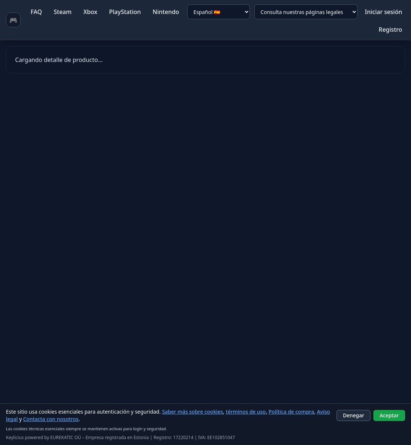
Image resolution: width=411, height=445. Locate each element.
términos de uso (246, 411)
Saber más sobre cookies (192, 411)
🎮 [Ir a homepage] (13, 19)
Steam (63, 12)
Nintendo (166, 12)
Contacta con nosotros (51, 418)
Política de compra (291, 411)
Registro (390, 29)
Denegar (353, 415)
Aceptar (389, 415)
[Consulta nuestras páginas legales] (306, 11)
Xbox (90, 12)
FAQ (36, 12)
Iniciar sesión (383, 12)
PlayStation (125, 12)
